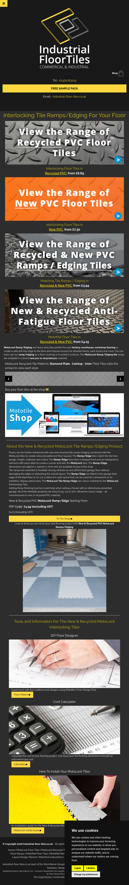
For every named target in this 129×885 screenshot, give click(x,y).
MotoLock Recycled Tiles (55, 850)
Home (11, 850)
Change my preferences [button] (86, 874)
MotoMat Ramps (59, 853)
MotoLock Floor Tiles (28, 850)
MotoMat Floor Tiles (37, 853)
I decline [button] (90, 868)
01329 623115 (67, 80)
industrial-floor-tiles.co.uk (69, 96)
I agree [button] (77, 868)
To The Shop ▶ (64, 518)
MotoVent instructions (51, 857)
